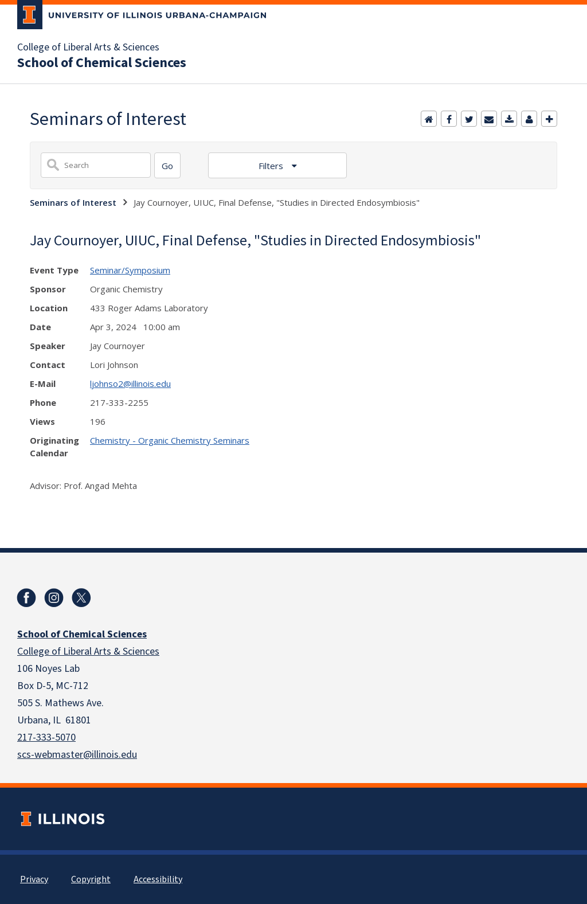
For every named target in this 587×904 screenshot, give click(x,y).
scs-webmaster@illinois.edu (77, 755)
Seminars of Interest (73, 202)
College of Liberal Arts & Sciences (88, 47)
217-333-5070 (46, 737)
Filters (272, 165)
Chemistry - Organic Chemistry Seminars (169, 440)
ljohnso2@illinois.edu (130, 383)
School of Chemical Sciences (101, 63)
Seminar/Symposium (130, 270)
